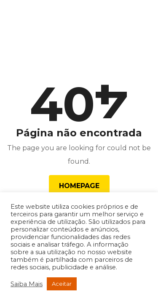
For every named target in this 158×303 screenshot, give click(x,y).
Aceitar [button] (62, 283)
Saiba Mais (27, 284)
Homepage (79, 186)
